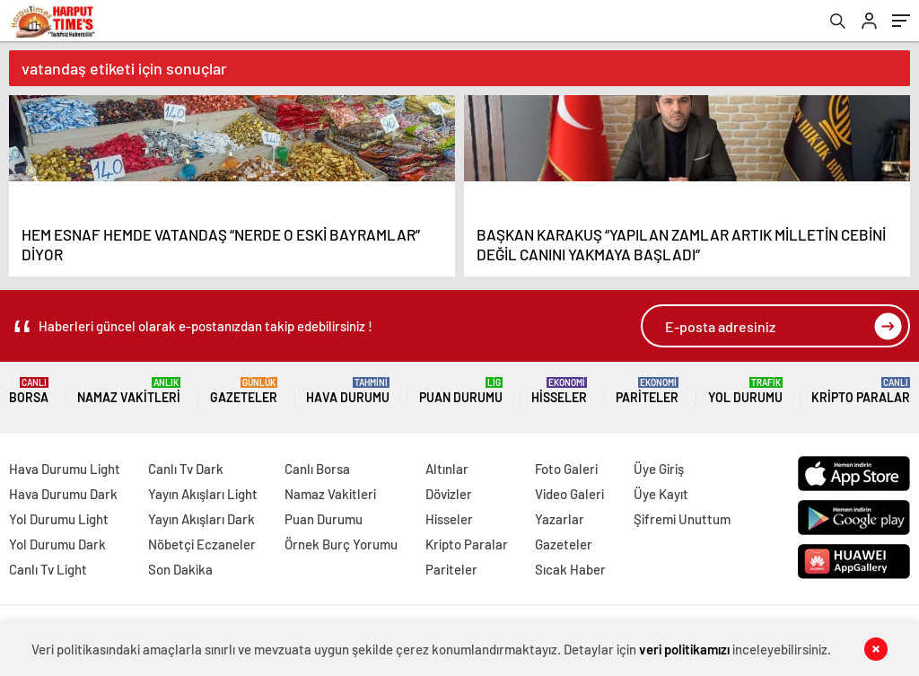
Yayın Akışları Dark (201, 519)
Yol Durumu (745, 391)
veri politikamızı (684, 649)
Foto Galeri (566, 469)
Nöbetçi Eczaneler (202, 544)
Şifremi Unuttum (682, 519)
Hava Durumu (347, 391)
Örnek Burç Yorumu (341, 544)
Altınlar (446, 469)
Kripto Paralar (860, 391)
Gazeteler (243, 391)
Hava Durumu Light (64, 469)
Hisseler (559, 391)
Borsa (28, 391)
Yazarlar (559, 519)
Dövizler (448, 494)
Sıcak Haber (570, 569)
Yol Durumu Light (59, 519)
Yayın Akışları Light (203, 494)
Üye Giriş (659, 469)
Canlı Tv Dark (185, 469)
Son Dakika (180, 569)
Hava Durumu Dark (63, 494)
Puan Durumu (461, 391)
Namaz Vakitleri (128, 391)
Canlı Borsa (317, 469)
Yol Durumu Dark (57, 544)
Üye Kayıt (661, 494)
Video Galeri (569, 494)
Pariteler (647, 391)
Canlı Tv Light (48, 569)
